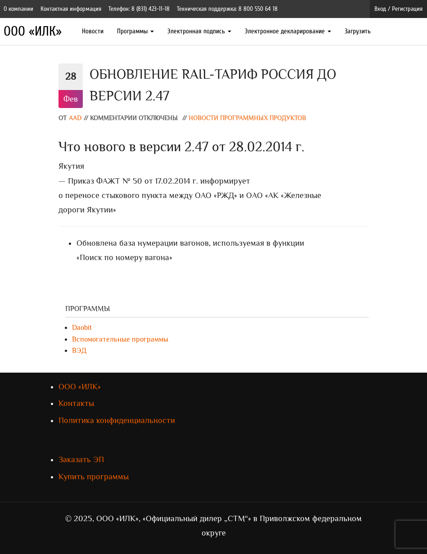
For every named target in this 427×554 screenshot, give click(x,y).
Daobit (82, 328)
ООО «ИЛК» (33, 31)
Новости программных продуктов (247, 118)
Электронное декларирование (288, 31)
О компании (18, 9)
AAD (75, 118)
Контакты (76, 403)
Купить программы (93, 476)
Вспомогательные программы (120, 339)
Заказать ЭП (81, 459)
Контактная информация (70, 9)
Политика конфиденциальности (116, 420)
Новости (92, 31)
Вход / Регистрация (398, 9)
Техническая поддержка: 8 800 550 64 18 (227, 9)
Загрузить (358, 31)
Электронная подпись (199, 31)
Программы (135, 31)
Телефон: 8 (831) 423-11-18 (139, 9)
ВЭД (79, 351)
